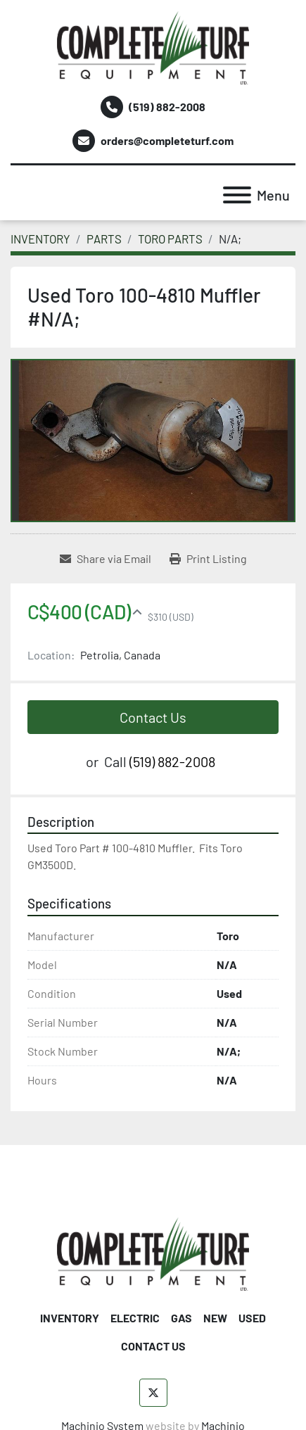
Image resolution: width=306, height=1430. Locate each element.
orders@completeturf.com (167, 140)
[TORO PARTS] (170, 239)
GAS (181, 1317)
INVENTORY (69, 1317)
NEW (215, 1317)
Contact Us (153, 717)
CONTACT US (153, 1346)
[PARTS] (104, 239)
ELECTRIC (135, 1317)
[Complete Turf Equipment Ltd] (153, 1252)
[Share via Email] (105, 558)
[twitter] (153, 1393)
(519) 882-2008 (167, 106)
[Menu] (237, 194)
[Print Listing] (208, 558)
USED (252, 1317)
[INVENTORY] (40, 239)
